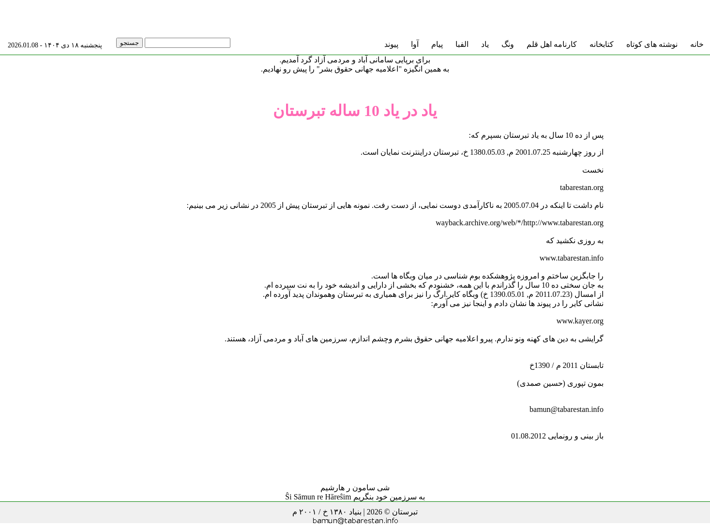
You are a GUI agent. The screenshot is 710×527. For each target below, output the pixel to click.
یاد (485, 44)
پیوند (391, 44)
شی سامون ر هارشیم (355, 487)
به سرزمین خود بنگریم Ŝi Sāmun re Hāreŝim (354, 497)
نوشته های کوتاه (652, 44)
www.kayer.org (580, 321)
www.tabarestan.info (572, 258)
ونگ (507, 44)
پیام (437, 44)
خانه (697, 44)
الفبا (461, 44)
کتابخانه (601, 44)
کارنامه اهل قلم (552, 44)
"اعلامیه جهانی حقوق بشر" (359, 69)
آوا (415, 44)
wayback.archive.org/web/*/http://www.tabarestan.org (520, 223)
